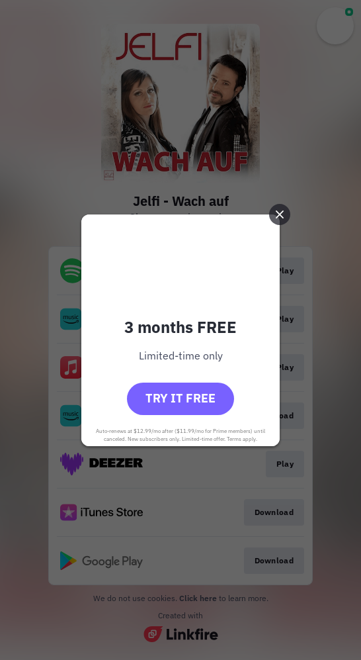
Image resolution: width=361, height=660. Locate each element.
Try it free (180, 398)
